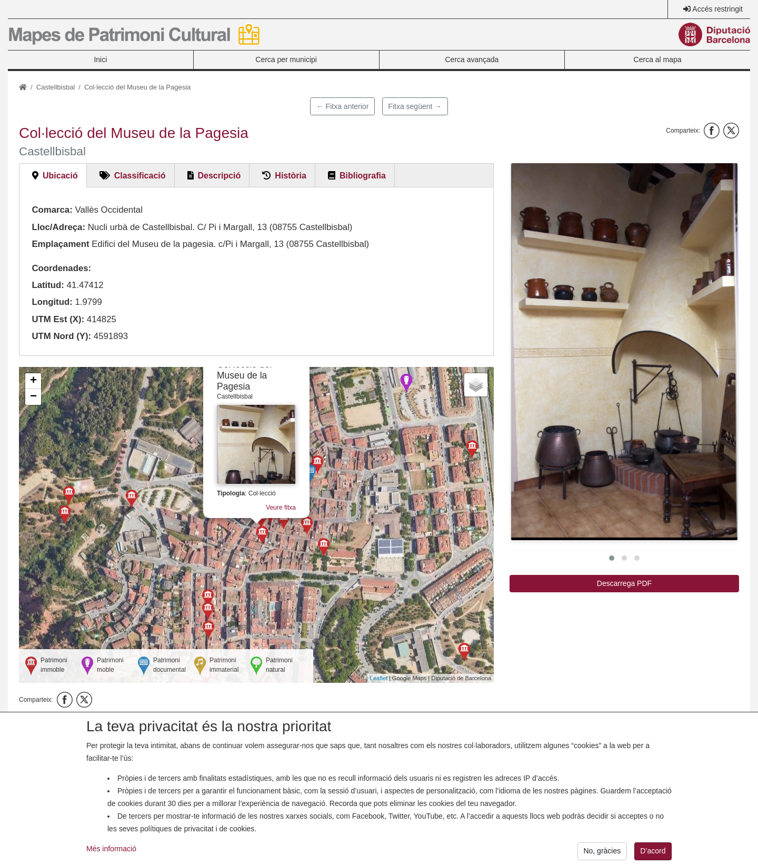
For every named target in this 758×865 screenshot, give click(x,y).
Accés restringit (717, 9)
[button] (624, 351)
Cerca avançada (471, 59)
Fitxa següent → (415, 106)
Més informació (111, 856)
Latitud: (48, 285)
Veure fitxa (281, 507)
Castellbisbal (55, 87)
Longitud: (52, 302)
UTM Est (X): (58, 319)
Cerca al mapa (658, 59)
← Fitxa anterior (342, 106)
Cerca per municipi (286, 59)
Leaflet (378, 678)
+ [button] (33, 381)
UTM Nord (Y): (61, 336)
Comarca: (52, 210)
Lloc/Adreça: (58, 227)
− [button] (33, 397)
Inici (100, 59)
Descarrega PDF (624, 583)
